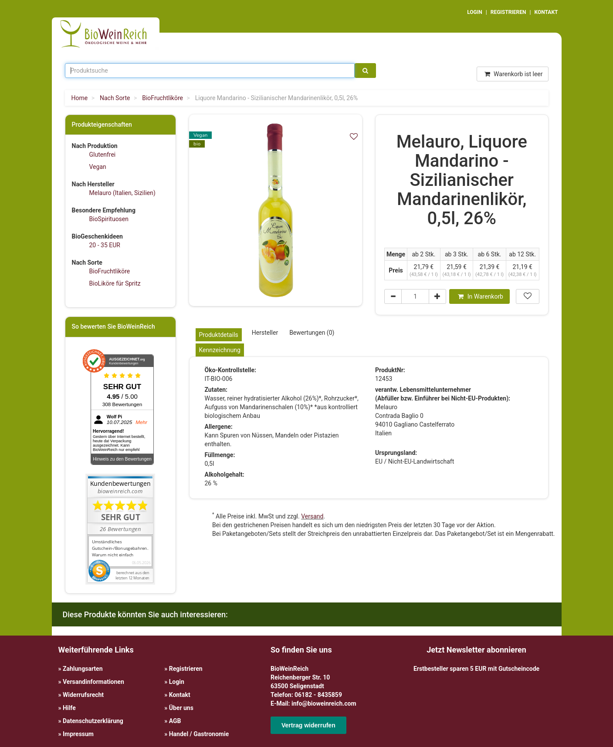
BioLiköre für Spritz (115, 283)
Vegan (97, 166)
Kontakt (179, 694)
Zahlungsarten (83, 668)
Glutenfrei (102, 154)
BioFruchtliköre (109, 271)
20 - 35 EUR (104, 245)
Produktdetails (218, 334)
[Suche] (365, 70)
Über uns (181, 707)
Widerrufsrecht (83, 694)
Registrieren (186, 668)
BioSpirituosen (109, 218)
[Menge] (415, 296)
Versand (312, 516)
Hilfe (69, 707)
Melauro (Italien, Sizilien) (122, 192)
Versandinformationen (93, 681)
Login (176, 681)
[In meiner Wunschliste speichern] (354, 136)
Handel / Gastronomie (199, 733)
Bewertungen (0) (311, 332)
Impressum (78, 733)
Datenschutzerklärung (93, 720)
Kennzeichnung (219, 350)
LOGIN (474, 12)
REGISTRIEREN (508, 12)
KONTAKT (546, 12)
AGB (175, 720)
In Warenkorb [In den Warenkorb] (480, 296)
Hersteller (265, 332)
